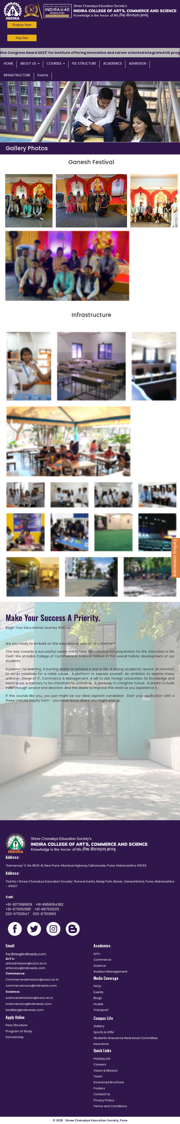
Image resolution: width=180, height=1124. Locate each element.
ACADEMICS (112, 63)
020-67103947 (17, 914)
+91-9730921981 (19, 909)
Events (43, 75)
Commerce (102, 959)
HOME (8, 63)
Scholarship (15, 1037)
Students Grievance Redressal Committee (126, 1038)
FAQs (97, 986)
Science (100, 965)
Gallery (99, 1026)
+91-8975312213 (46, 909)
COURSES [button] (56, 63)
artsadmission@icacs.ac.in (26, 963)
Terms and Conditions (110, 1106)
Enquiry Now (22, 25)
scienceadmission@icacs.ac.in (29, 998)
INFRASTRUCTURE (17, 75)
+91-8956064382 (50, 904)
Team (98, 1076)
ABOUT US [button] (30, 63)
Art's (97, 954)
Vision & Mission (106, 1070)
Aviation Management (110, 971)
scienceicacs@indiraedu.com (29, 1004)
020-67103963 (44, 914)
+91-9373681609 (19, 904)
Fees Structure (16, 1025)
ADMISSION (137, 63)
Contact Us (102, 1094)
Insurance (101, 1044)
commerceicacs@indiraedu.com (31, 985)
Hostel (98, 1004)
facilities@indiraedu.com (26, 954)
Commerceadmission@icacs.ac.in (32, 979)
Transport (101, 1010)
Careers (100, 1064)
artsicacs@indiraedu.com (25, 968)
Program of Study (19, 1031)
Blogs (98, 998)
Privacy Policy (104, 1100)
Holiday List (102, 1058)
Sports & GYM (104, 1032)
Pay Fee (22, 38)
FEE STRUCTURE (84, 63)
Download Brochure (109, 1082)
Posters (99, 1088)
